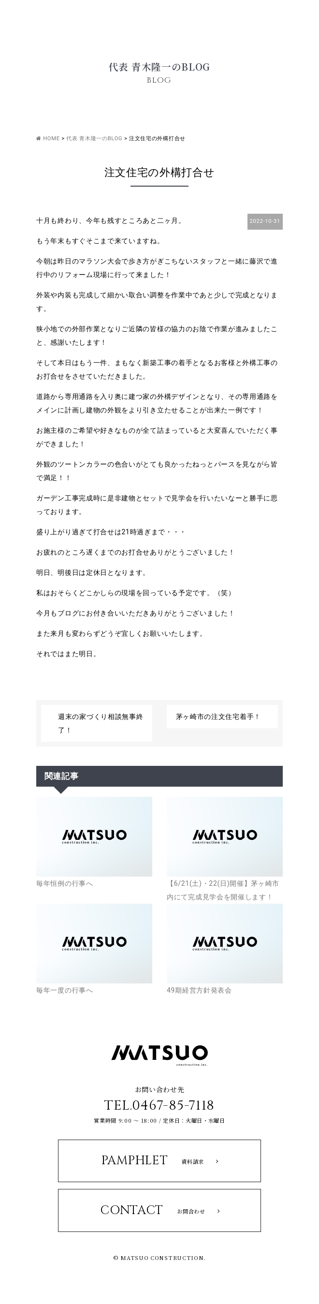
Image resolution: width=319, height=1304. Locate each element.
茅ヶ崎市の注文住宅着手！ (218, 716)
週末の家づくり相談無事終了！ (100, 723)
